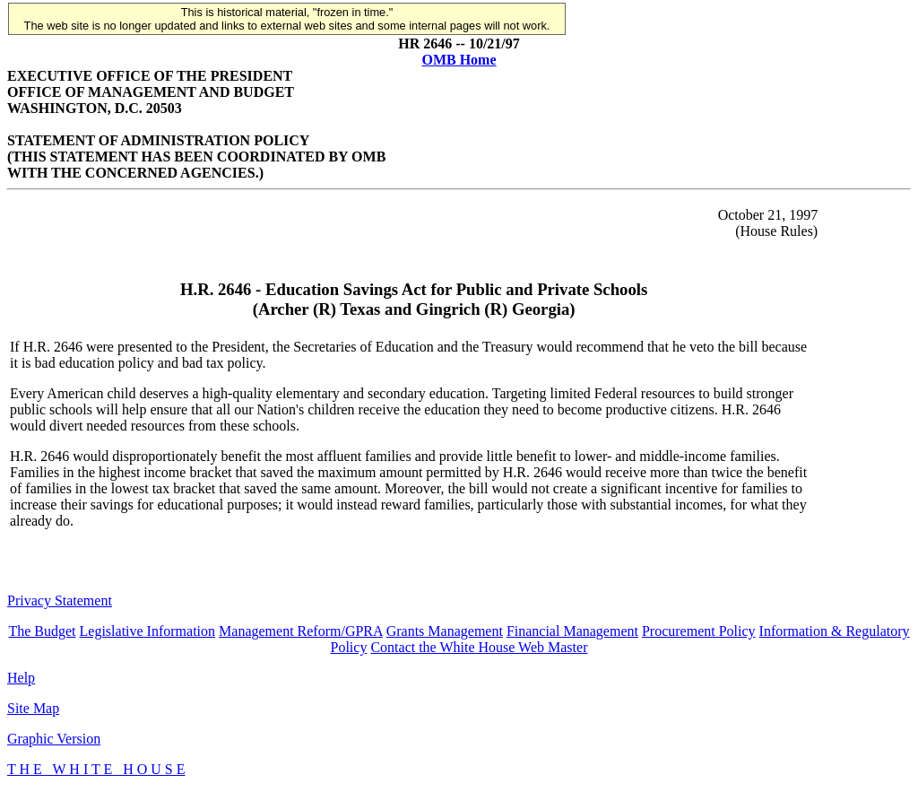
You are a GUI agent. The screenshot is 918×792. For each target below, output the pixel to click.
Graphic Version (53, 738)
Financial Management (572, 631)
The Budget (41, 631)
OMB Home (458, 59)
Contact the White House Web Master (478, 647)
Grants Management (444, 631)
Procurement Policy (699, 631)
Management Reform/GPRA (301, 631)
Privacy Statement (59, 600)
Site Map (33, 708)
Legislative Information (148, 631)
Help (21, 677)
